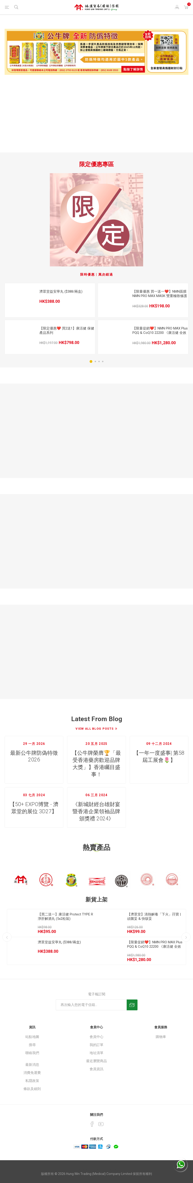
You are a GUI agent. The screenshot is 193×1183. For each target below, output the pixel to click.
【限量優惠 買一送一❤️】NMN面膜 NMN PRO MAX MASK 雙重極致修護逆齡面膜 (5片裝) (159, 295)
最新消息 (32, 1065)
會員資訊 (96, 1069)
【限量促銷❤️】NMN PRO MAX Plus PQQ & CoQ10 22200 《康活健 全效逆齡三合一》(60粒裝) (160, 332)
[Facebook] (92, 1124)
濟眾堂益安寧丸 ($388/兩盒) (60, 291)
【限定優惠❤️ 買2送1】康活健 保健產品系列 (66, 330)
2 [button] (95, 361)
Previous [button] (7, 937)
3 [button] (99, 361)
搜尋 (32, 1045)
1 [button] (91, 361)
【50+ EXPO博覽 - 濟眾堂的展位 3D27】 (34, 808)
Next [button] (186, 937)
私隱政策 (32, 1081)
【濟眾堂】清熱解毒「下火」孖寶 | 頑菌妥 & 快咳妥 (154, 916)
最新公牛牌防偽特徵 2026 (34, 756)
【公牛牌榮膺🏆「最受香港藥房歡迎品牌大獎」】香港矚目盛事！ (96, 764)
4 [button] (102, 361)
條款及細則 (32, 1089)
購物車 (161, 1037)
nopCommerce (106, 1169)
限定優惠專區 (96, 164)
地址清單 (96, 1053)
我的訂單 (96, 1045)
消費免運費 (32, 1073)
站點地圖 (32, 1037)
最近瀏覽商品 (96, 1061)
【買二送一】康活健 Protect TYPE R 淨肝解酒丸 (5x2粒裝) (65, 916)
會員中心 (96, 1037)
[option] (49, 318)
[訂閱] (91, 1004)
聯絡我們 (32, 1053)
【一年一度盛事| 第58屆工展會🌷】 (159, 756)
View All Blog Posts (95, 728)
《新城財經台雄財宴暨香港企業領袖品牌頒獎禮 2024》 (96, 811)
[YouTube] (101, 1124)
